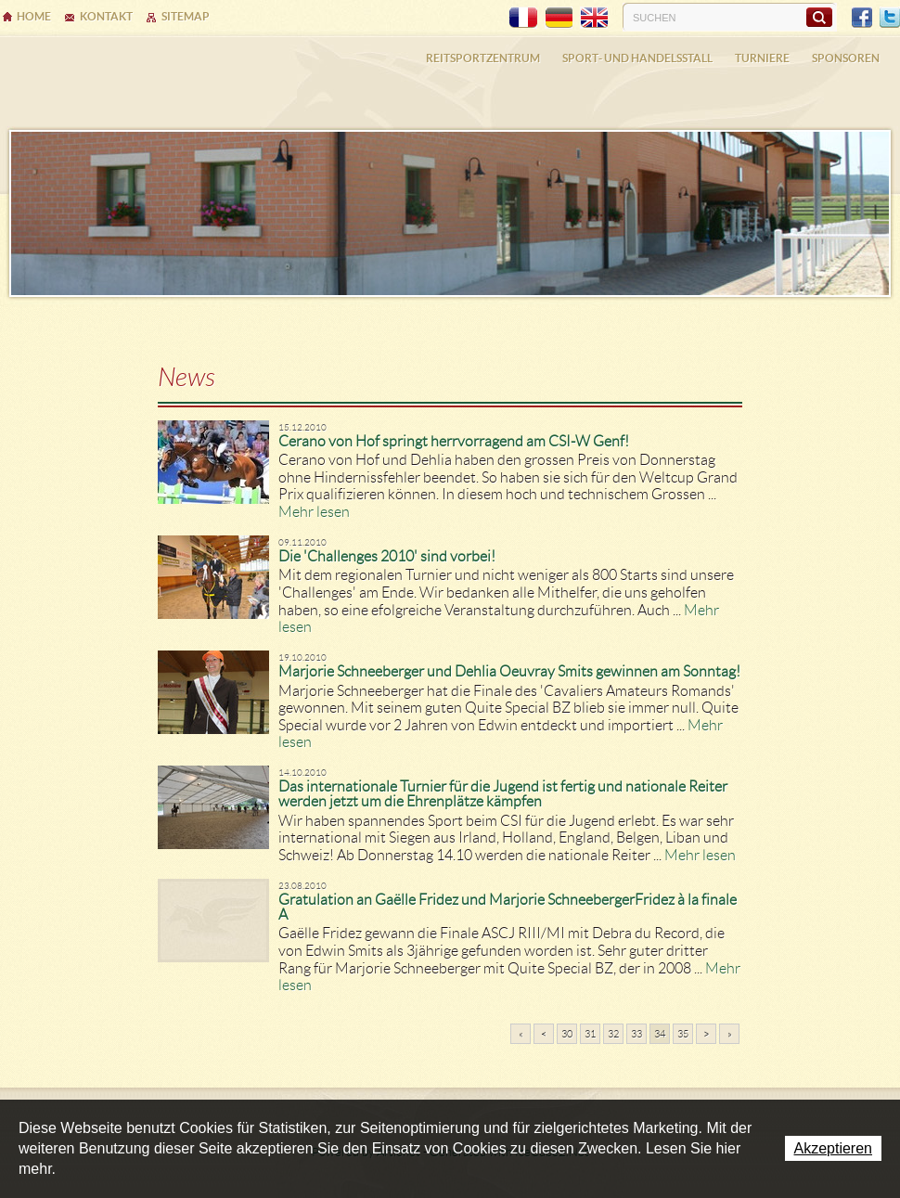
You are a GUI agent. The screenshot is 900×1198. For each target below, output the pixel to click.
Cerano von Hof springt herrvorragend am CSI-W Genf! (453, 441)
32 (613, 1033)
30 (566, 1033)
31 (590, 1033)
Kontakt (106, 16)
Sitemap (185, 16)
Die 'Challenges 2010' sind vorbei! (386, 556)
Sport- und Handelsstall (637, 58)
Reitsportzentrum (483, 58)
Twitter (890, 17)
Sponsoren (846, 58)
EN (594, 17)
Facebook (862, 17)
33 (636, 1033)
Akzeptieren (833, 1148)
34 (659, 1033)
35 (682, 1033)
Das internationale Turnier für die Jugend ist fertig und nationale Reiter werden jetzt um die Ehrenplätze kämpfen (502, 794)
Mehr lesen (314, 512)
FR (523, 17)
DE (558, 17)
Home (34, 16)
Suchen (818, 17)
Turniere (762, 58)
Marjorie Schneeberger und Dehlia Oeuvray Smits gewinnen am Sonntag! (509, 671)
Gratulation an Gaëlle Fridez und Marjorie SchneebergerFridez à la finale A (507, 907)
